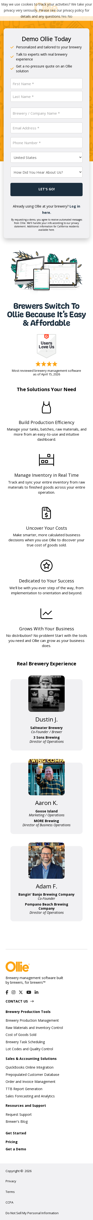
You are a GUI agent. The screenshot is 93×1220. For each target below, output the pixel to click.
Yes (64, 16)
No (70, 16)
